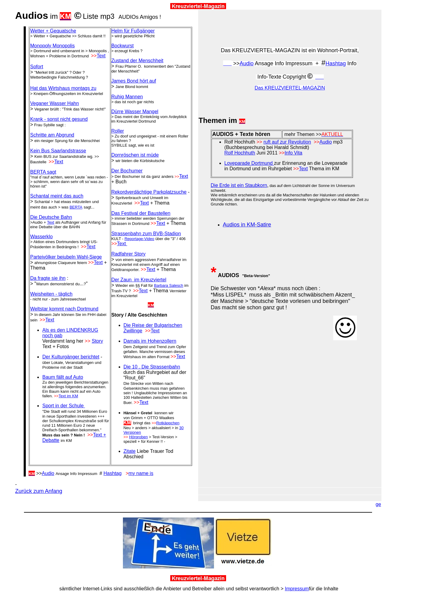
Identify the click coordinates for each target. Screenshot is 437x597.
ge (378, 504)
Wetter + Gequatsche (53, 30)
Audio (48, 473)
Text (101, 55)
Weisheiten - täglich (51, 294)
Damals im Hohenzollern (150, 341)
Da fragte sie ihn (48, 278)
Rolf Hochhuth (239, 152)
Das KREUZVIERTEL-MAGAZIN (290, 87)
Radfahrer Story (128, 253)
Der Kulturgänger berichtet (70, 356)
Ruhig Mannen (127, 96)
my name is (140, 473)
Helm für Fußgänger (133, 30)
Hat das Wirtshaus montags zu (63, 88)
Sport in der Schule (63, 405)
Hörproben (138, 437)
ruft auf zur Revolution (287, 141)
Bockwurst (122, 45)
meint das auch (56, 195)
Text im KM (68, 396)
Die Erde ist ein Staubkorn (239, 185)
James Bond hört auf (133, 80)
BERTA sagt (43, 172)
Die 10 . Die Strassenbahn (152, 366)
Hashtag (112, 473)
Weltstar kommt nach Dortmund (64, 308)
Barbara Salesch (168, 285)
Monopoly (52, 45)
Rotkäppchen (168, 423)
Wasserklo (41, 236)
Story (97, 341)
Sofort (36, 66)
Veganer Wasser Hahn (54, 103)
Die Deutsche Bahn (51, 217)
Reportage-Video (139, 238)
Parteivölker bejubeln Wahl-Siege (66, 256)
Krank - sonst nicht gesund (58, 119)
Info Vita (293, 152)
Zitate (130, 451)
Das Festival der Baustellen (141, 213)
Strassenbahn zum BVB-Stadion (146, 233)
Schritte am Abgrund (52, 134)
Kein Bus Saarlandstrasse (58, 150)
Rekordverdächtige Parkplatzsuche (149, 192)
